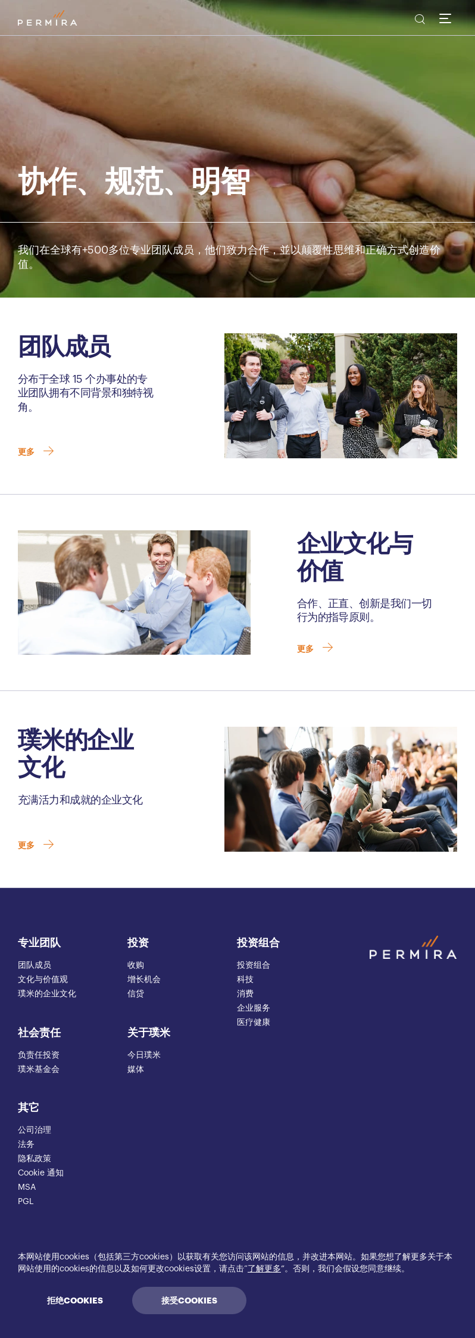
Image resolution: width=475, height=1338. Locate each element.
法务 (26, 1144)
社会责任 (39, 1032)
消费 (245, 994)
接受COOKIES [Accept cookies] (189, 1300)
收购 (135, 965)
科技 (245, 980)
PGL (25, 1202)
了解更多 (264, 1269)
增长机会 (144, 980)
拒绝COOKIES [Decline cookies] (75, 1300)
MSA (27, 1187)
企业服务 (253, 1008)
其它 (28, 1107)
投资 (138, 942)
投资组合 (258, 942)
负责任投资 (39, 1055)
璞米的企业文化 (47, 994)
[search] (419, 20)
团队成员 (34, 965)
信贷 (135, 994)
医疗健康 (253, 1022)
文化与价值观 (43, 980)
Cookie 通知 (41, 1173)
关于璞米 (148, 1032)
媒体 (135, 1069)
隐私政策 (34, 1159)
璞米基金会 (39, 1069)
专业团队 (39, 942)
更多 (36, 453)
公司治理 (34, 1130)
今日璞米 (144, 1055)
